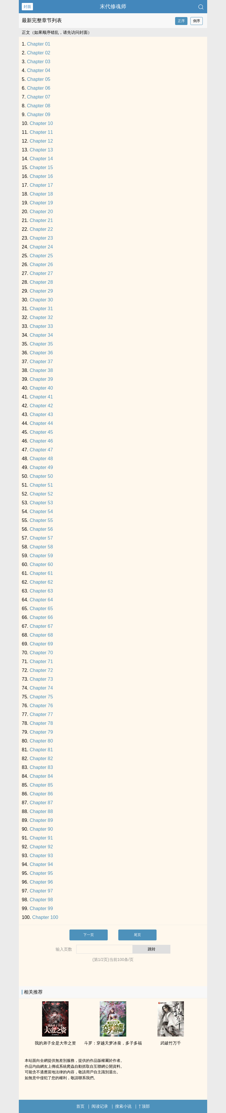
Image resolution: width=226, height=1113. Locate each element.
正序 (181, 21)
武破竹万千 (170, 1043)
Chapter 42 (41, 405)
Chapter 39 (41, 379)
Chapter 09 (38, 114)
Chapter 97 (41, 890)
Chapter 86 (41, 793)
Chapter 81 (41, 749)
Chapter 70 (41, 652)
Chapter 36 (41, 352)
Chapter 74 (41, 687)
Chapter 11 (41, 132)
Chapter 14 (41, 158)
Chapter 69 (41, 643)
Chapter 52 (41, 493)
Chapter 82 (41, 758)
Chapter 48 (41, 458)
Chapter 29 (41, 290)
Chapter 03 (38, 61)
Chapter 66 (41, 617)
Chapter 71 (41, 661)
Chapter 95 (41, 873)
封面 (27, 6)
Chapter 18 (41, 193)
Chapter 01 (38, 43)
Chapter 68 (41, 635)
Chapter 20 (41, 211)
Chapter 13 (41, 149)
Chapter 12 (41, 141)
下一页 (88, 935)
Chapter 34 (41, 335)
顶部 (144, 1106)
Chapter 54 (41, 511)
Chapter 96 (41, 882)
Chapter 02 (38, 52)
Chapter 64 (41, 599)
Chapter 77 (41, 714)
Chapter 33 (41, 326)
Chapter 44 (41, 423)
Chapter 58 (41, 546)
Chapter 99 (41, 908)
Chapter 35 (41, 343)
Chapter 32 (41, 317)
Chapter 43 (41, 414)
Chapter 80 (41, 740)
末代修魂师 (113, 6)
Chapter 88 (41, 811)
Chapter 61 (41, 573)
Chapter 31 (41, 308)
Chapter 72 (41, 670)
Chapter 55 (41, 520)
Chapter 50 (41, 476)
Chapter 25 (41, 255)
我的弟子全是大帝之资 (55, 1043)
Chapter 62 (41, 582)
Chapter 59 (41, 555)
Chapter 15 (41, 167)
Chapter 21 (41, 220)
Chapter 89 (41, 820)
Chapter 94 (41, 864)
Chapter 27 (41, 273)
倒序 (196, 21)
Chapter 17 (41, 185)
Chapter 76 (41, 705)
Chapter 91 (41, 837)
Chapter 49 (41, 467)
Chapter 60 (41, 564)
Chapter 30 (41, 299)
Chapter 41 (41, 396)
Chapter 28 (41, 282)
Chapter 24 (41, 246)
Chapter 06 (38, 88)
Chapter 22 (41, 229)
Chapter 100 (45, 917)
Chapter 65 (41, 608)
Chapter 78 (41, 723)
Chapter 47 (41, 449)
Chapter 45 (41, 432)
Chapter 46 (41, 440)
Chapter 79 (41, 732)
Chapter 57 (41, 537)
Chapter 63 (41, 590)
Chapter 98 (41, 899)
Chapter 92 (41, 846)
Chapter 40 (41, 388)
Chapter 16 (41, 176)
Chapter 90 (41, 829)
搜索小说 (123, 1106)
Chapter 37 (41, 361)
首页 (80, 1106)
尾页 (137, 935)
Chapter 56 (41, 529)
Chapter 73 (41, 679)
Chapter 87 (41, 802)
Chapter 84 (41, 776)
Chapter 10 (41, 123)
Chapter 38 (41, 370)
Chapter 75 (41, 696)
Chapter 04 (38, 70)
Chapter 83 (41, 767)
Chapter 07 (38, 96)
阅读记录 (100, 1106)
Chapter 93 (41, 855)
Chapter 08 (38, 105)
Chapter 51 (41, 485)
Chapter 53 (41, 502)
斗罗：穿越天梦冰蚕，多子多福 (113, 1043)
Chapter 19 (41, 202)
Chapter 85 (41, 784)
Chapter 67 (41, 626)
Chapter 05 (38, 79)
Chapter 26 (41, 264)
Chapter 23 (41, 238)
